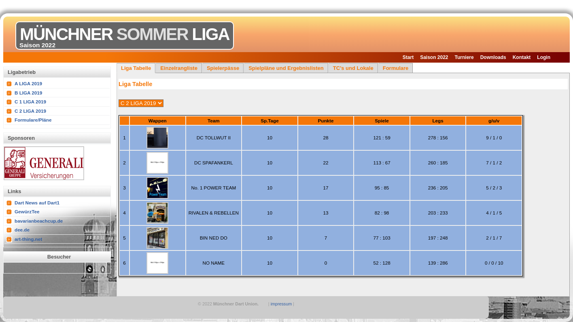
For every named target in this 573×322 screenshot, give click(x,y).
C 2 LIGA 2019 (30, 111)
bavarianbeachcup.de (39, 220)
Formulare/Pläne (33, 119)
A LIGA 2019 (28, 83)
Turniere (464, 57)
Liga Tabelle (136, 68)
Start (408, 57)
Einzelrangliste (178, 68)
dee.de (22, 229)
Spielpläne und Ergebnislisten (286, 68)
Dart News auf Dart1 (37, 202)
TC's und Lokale (353, 68)
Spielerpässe (223, 68)
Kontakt (522, 57)
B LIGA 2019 (28, 92)
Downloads (493, 57)
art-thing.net (28, 239)
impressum (281, 303)
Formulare (396, 68)
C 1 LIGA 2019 (30, 101)
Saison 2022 (434, 57)
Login (543, 57)
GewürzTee (27, 211)
